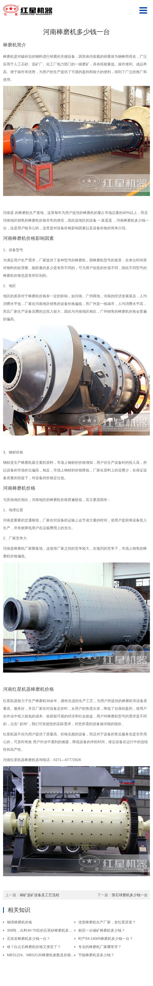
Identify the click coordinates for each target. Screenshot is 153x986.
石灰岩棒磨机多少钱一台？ (28, 938)
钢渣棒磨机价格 (19, 922)
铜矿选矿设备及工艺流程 (39, 895)
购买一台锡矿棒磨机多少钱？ (101, 930)
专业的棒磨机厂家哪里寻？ (99, 947)
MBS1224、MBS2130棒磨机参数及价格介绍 (42, 955)
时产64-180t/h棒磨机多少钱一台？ (105, 938)
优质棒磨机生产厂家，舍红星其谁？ (107, 922)
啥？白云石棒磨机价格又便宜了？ (34, 947)
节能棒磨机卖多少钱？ (96, 955)
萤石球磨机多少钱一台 (130, 895)
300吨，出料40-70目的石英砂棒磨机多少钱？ (43, 930)
